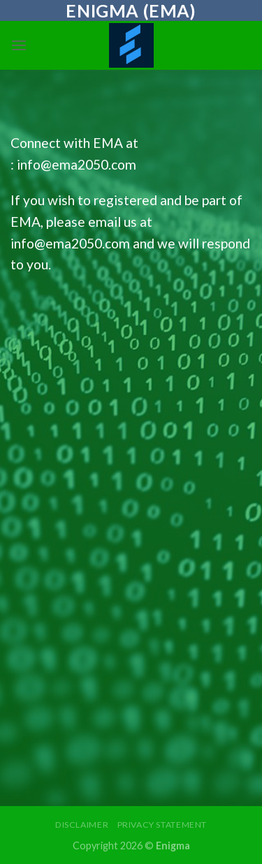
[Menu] (18, 45)
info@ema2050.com (76, 164)
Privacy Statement (162, 824)
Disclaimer (81, 824)
